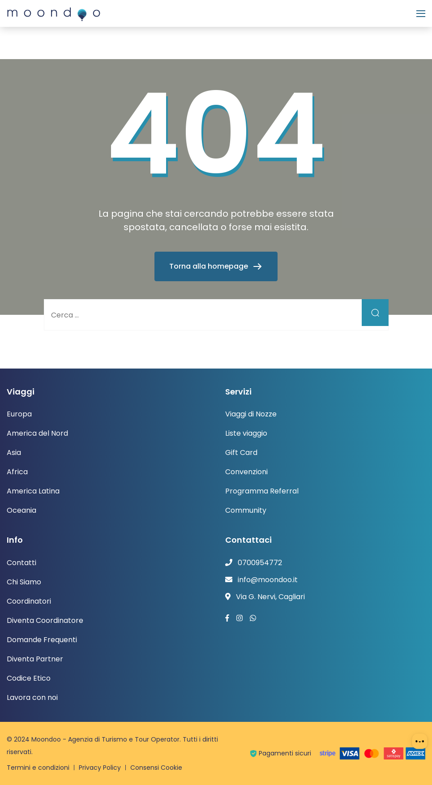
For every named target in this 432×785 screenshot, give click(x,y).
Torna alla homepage (209, 266)
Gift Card (241, 452)
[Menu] (420, 13)
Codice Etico (29, 678)
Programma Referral (262, 491)
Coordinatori (29, 601)
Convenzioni (246, 472)
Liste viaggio (246, 433)
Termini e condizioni (38, 767)
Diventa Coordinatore (45, 620)
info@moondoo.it (268, 580)
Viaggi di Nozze (251, 414)
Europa (19, 414)
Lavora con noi (32, 697)
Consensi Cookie (156, 767)
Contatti (21, 563)
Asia (14, 452)
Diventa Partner (35, 659)
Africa (17, 472)
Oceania (21, 510)
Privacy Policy (100, 767)
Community (245, 510)
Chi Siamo (24, 582)
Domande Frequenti (42, 640)
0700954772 (260, 563)
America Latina (33, 491)
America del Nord (37, 433)
